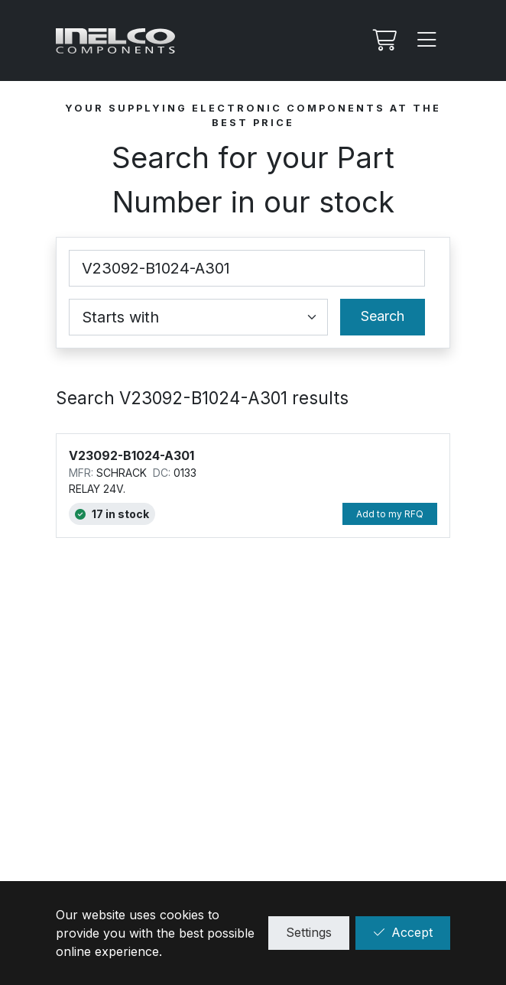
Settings (309, 932)
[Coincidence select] (198, 317)
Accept (403, 932)
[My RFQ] (383, 40)
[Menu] (427, 40)
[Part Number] (247, 268)
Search (382, 316)
